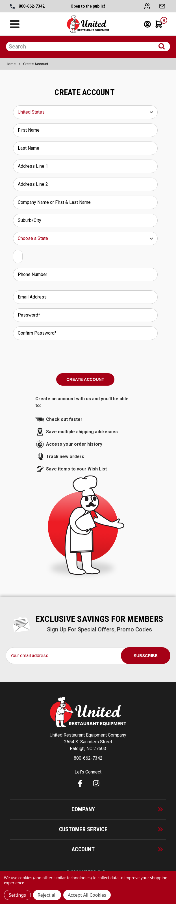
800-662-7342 (27, 6)
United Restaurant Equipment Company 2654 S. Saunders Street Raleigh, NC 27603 (88, 741)
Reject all (47, 895)
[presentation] (85, 355)
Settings (17, 895)
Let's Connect (88, 772)
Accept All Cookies (87, 895)
